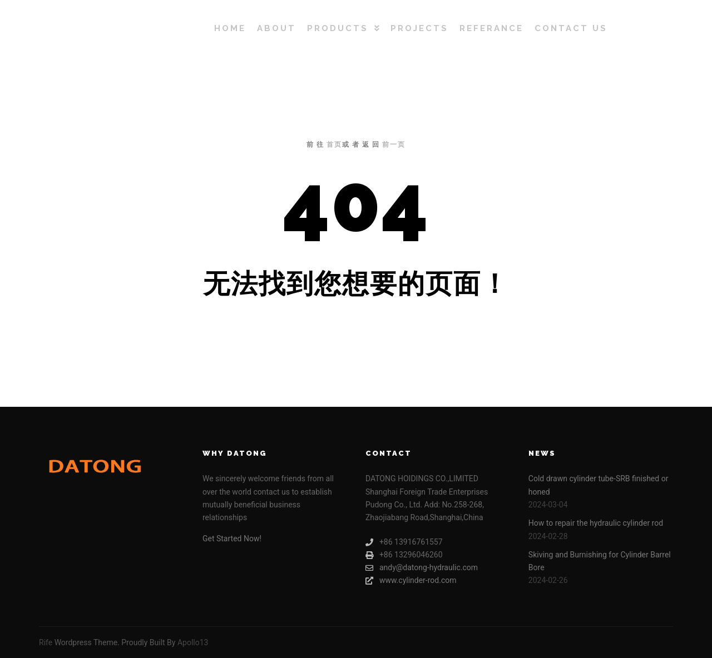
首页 (334, 144)
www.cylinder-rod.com (411, 580)
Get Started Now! (231, 538)
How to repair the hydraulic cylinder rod (595, 523)
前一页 (394, 144)
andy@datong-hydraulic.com (421, 567)
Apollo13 (193, 642)
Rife (45, 642)
